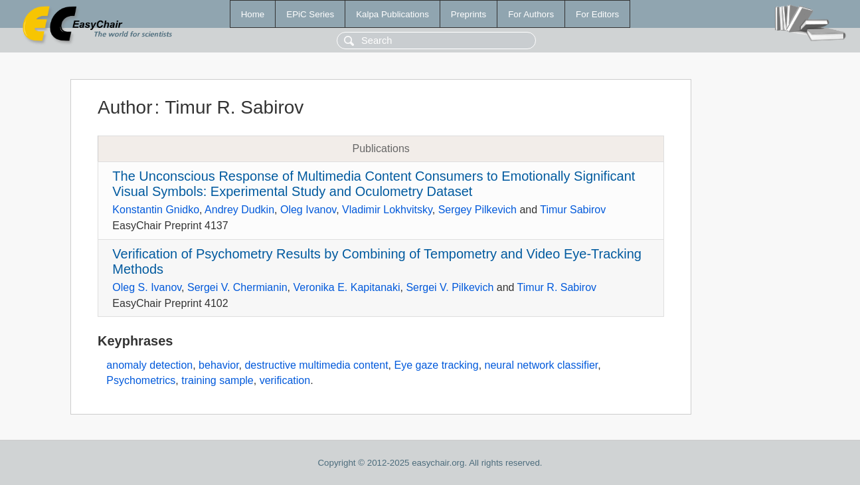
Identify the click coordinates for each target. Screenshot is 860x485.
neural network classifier (541, 365)
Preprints (468, 14)
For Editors (597, 14)
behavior (219, 365)
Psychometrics (140, 380)
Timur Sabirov (573, 209)
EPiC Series (310, 14)
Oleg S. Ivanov (146, 287)
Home (253, 14)
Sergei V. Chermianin (237, 287)
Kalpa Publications (392, 14)
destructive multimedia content (316, 365)
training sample (217, 380)
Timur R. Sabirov (556, 287)
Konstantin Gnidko (155, 209)
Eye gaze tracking (436, 365)
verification (285, 380)
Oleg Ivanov (308, 209)
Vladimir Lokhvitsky (387, 209)
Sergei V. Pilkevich (449, 287)
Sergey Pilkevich (477, 209)
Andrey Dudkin (239, 209)
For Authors (531, 14)
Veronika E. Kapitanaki (346, 287)
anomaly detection (149, 365)
